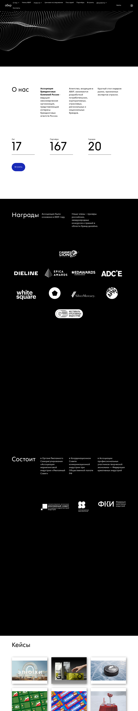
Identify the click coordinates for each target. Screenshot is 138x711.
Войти (119, 5)
